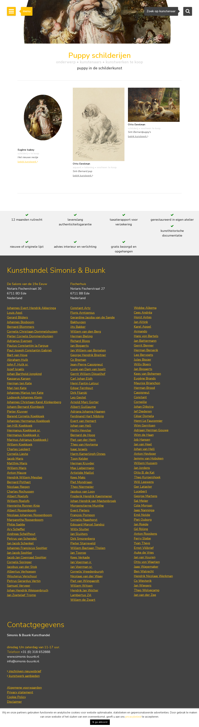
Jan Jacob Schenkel (20, 543)
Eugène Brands (145, 378)
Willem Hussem (145, 463)
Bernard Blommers (20, 327)
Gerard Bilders (17, 317)
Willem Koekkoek (19, 444)
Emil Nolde (142, 515)
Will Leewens (144, 482)
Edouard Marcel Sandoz (87, 524)
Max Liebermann (82, 468)
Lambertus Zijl (80, 595)
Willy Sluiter (79, 529)
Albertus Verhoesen (21, 571)
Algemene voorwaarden (24, 688)
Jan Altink (141, 322)
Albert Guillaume (83, 407)
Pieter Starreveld (82, 543)
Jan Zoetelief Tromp (21, 595)
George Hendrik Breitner (88, 355)
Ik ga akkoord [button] (100, 722)
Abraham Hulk (17, 360)
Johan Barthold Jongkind (24, 374)
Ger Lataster (143, 487)
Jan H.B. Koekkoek (19, 426)
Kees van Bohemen (147, 374)
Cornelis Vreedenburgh (87, 571)
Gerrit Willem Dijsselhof (87, 374)
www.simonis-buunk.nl (23, 656)
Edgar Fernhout (81, 388)
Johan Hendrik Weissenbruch (27, 590)
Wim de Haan (144, 435)
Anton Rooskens (145, 534)
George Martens (145, 496)
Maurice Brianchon (147, 383)
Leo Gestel (78, 397)
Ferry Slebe (142, 538)
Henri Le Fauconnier (148, 421)
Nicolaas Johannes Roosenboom (29, 515)
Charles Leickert (18, 449)
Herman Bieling (81, 336)
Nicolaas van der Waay (86, 576)
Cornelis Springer (19, 562)
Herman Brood (144, 388)
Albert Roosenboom (21, 510)
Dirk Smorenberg (82, 538)
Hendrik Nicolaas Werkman (153, 576)
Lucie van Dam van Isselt (88, 369)
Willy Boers (142, 364)
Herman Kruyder (82, 463)
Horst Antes (143, 317)
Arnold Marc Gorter (84, 402)
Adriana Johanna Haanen (87, 411)
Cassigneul (141, 392)
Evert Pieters (79, 510)
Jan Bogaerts (79, 346)
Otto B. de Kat (144, 472)
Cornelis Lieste (17, 454)
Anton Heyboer (145, 454)
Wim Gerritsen (144, 425)
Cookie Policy (16, 697)
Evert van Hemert (83, 421)
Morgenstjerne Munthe (87, 506)
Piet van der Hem (83, 440)
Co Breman (78, 360)
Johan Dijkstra (143, 407)
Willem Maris (16, 468)
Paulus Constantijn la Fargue (27, 346)
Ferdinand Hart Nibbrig (87, 416)
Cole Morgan (143, 505)
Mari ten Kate (17, 388)
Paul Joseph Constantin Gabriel (29, 350)
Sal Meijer (141, 501)
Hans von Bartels (146, 336)
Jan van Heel (143, 444)
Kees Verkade (80, 557)
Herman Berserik (146, 350)
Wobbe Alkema (145, 308)
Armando (140, 331)
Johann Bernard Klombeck (25, 407)
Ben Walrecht (144, 571)
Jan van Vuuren (144, 557)
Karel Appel (142, 327)
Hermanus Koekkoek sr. (23, 430)
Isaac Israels (78, 449)
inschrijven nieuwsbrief (24, 671)
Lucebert (140, 491)
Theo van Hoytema (84, 444)
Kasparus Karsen (18, 378)
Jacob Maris (15, 458)
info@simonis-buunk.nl (23, 661)
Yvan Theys (142, 543)
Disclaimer (14, 702)
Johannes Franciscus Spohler (27, 548)
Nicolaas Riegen (18, 487)
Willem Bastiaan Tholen (87, 548)
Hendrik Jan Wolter (84, 590)
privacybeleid (133, 716)
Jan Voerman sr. (81, 567)
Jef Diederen (143, 411)
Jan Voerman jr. (81, 562)
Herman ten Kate (19, 383)
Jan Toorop (78, 553)
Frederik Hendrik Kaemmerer (91, 496)
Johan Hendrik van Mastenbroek (93, 501)
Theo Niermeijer (82, 487)
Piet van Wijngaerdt (84, 581)
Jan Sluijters (79, 534)
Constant (140, 397)
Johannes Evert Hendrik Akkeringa (31, 308)
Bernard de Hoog (82, 435)
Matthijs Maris (17, 463)
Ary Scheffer (16, 529)
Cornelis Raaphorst (83, 520)
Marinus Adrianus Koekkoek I (27, 440)
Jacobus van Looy (82, 491)
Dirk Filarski (78, 393)
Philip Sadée (16, 524)
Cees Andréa (143, 312)
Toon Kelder (79, 458)
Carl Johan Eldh (81, 378)
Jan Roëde (141, 524)
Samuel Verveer (18, 586)
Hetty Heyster (80, 430)
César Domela (144, 416)
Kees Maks (77, 477)
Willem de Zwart (82, 600)
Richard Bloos (80, 341)
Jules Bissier (142, 359)
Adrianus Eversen (19, 341)
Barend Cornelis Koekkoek (25, 416)
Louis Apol (14, 313)
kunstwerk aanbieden (23, 676)
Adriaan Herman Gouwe (151, 430)
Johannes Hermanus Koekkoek (28, 421)
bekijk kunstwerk (28, 161)
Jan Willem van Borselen (88, 350)
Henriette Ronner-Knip (23, 506)
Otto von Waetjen (147, 562)
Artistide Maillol (82, 473)
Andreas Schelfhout (21, 534)
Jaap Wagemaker (146, 567)
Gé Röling (141, 529)
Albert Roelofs (17, 496)
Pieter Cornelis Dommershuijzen (30, 336)
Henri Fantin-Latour (84, 383)
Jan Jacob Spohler (19, 553)
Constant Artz (80, 308)
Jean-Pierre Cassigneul (86, 364)
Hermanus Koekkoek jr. (23, 435)
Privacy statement (20, 692)
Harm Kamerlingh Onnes (87, 454)
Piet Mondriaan (81, 482)
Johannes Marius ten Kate (25, 393)
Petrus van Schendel (22, 538)
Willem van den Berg (85, 331)
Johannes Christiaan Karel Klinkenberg (34, 402)
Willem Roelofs (18, 501)
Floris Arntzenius (82, 313)
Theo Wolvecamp (146, 590)
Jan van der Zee (145, 595)
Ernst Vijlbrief (144, 548)
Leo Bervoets (143, 355)
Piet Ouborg (143, 519)
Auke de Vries (144, 552)
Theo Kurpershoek (147, 477)
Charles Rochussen (20, 491)
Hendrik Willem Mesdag (24, 477)
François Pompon (82, 515)
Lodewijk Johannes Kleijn (24, 397)
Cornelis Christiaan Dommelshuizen (32, 331)
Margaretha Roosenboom (25, 520)
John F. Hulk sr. (17, 364)
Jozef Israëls (15, 369)
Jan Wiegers (142, 585)
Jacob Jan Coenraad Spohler (26, 557)
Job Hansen (142, 439)
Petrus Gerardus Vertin (23, 581)
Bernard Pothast (19, 482)
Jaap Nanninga (144, 510)
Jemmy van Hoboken (148, 458)
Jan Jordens (142, 468)
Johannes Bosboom (20, 322)
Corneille (140, 402)
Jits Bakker (78, 327)
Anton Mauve (16, 473)
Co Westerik (143, 581)
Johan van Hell (80, 426)
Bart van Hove (17, 355)
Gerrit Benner (144, 345)
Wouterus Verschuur (22, 576)
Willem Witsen (81, 586)
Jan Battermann (145, 341)
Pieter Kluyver (17, 411)
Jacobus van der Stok (22, 567)
